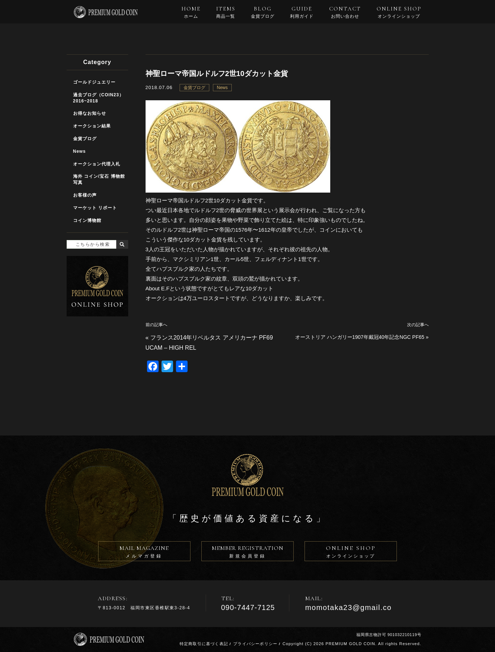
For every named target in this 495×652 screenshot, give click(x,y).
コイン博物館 (87, 220)
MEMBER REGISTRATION (247, 552)
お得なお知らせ (89, 113)
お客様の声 (85, 195)
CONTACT (345, 12)
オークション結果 (92, 126)
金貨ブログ (194, 87)
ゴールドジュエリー (94, 82)
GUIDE (302, 12)
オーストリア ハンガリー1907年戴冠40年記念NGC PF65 (359, 337)
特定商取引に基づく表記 (204, 644)
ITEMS (225, 12)
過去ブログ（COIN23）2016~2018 (98, 98)
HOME (191, 12)
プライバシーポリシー (255, 644)
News (222, 87)
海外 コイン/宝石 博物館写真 (99, 179)
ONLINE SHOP (399, 12)
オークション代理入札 (96, 164)
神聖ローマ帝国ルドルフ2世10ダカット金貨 (217, 73)
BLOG (262, 12)
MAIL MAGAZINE (144, 552)
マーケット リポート (95, 207)
